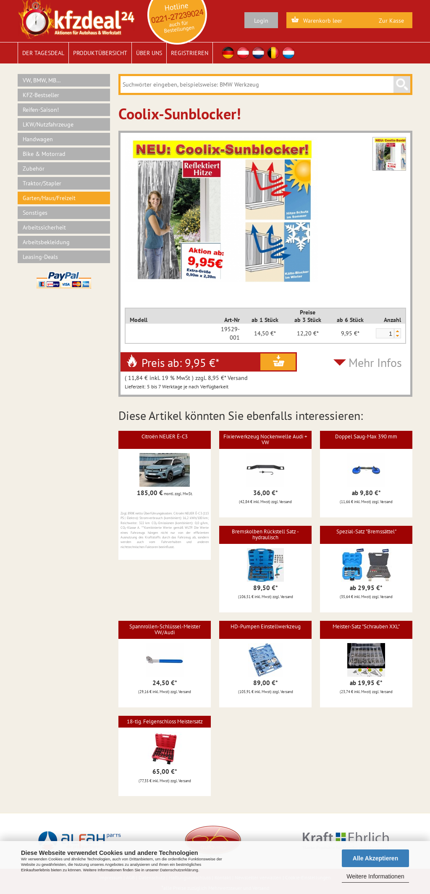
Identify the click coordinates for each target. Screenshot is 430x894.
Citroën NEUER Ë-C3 (165, 436)
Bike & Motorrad (44, 154)
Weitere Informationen (375, 876)
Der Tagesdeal (43, 53)
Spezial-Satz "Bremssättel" (366, 531)
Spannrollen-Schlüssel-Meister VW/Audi (164, 629)
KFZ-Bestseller (41, 95)
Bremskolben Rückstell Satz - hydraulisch (265, 534)
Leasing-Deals (40, 257)
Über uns (149, 53)
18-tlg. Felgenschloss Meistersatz (165, 721)
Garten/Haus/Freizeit (49, 198)
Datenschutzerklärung (179, 870)
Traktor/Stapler (42, 183)
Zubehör (34, 168)
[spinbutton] (384, 334)
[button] (397, 331)
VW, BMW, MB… (42, 80)
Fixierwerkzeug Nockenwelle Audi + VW (265, 439)
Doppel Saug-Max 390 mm (366, 436)
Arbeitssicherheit (44, 227)
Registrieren (189, 53)
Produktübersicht (100, 53)
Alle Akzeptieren (375, 858)
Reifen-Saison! (41, 109)
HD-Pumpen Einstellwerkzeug (266, 626)
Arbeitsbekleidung (46, 242)
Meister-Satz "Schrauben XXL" (366, 626)
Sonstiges (35, 212)
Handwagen (38, 139)
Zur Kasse (391, 20)
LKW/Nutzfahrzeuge (48, 124)
